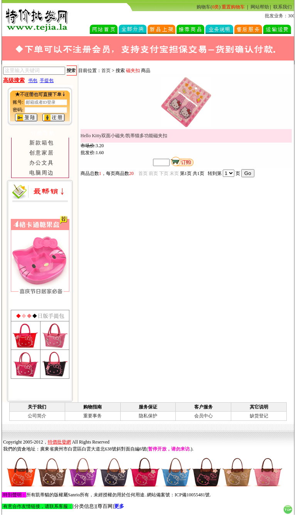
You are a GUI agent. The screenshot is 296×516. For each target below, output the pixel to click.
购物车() (208, 7)
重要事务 (92, 416)
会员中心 (203, 416)
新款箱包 (41, 143)
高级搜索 (14, 80)
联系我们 (282, 7)
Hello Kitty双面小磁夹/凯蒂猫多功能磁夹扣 (124, 135)
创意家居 (41, 153)
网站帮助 (260, 7)
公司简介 (37, 416)
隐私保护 (148, 416)
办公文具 (41, 163)
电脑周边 (41, 173)
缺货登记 (259, 416)
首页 (106, 70)
